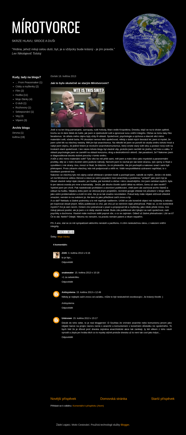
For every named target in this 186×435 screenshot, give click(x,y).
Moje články (64, 236)
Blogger (125, 424)
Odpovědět (67, 262)
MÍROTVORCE (46, 26)
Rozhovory (21, 107)
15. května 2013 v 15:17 (85, 318)
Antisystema (68, 292)
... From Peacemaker (27, 82)
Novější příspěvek (63, 399)
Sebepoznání (23, 111)
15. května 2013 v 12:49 (88, 292)
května (16, 137)
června (16, 132)
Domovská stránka (113, 399)
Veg (18, 116)
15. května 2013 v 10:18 (87, 272)
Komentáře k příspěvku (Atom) (88, 405)
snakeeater (68, 272)
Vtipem (19, 120)
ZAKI (64, 253)
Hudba (19, 95)
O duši (19, 103)
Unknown (67, 318)
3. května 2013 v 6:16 (79, 253)
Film (18, 90)
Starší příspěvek (162, 399)
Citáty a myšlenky (25, 86)
